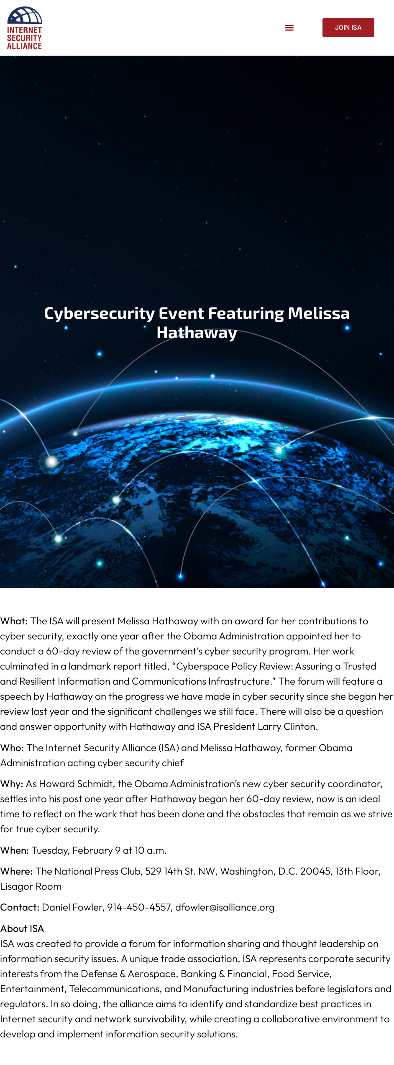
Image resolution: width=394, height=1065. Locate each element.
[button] (289, 28)
